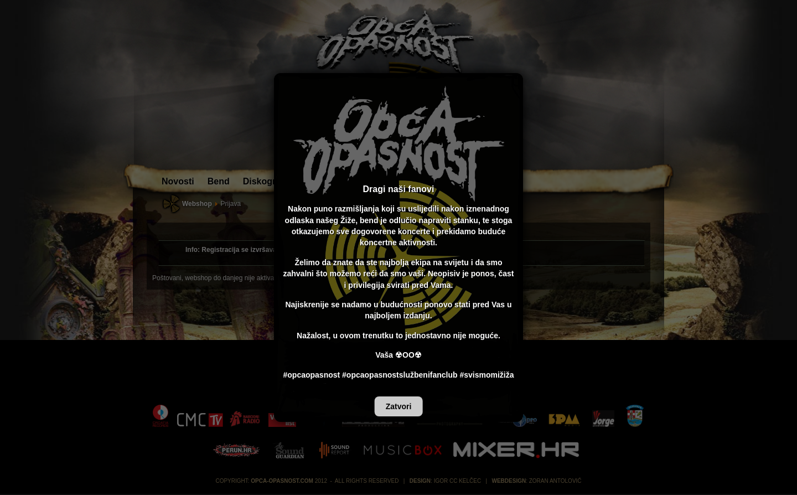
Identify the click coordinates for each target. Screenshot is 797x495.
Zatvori (399, 406)
